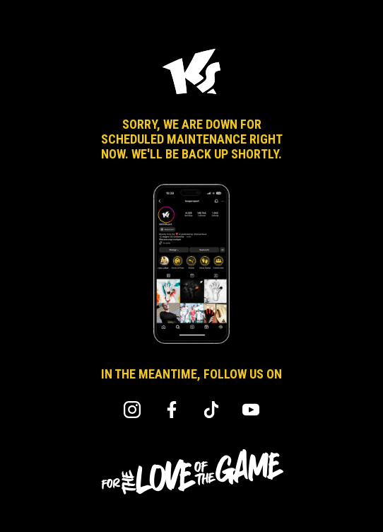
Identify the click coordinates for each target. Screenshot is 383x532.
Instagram (132, 410)
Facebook (172, 410)
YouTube (251, 410)
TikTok (211, 410)
